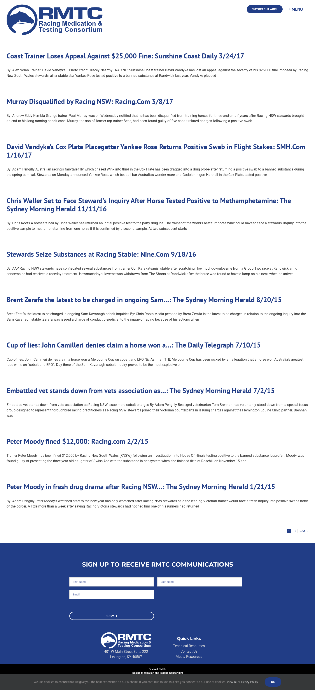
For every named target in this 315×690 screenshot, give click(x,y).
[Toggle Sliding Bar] (295, 9)
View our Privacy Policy (242, 682)
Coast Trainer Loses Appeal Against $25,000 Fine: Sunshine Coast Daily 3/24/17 (125, 55)
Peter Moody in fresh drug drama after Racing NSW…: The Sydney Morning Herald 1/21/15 (141, 486)
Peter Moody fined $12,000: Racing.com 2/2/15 (78, 441)
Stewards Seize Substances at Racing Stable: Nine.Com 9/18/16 (101, 254)
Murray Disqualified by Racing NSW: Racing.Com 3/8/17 (90, 101)
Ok (273, 682)
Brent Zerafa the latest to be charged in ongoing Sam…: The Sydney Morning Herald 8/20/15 (144, 299)
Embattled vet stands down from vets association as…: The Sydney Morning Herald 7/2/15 (141, 390)
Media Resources (189, 657)
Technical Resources (189, 646)
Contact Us (188, 651)
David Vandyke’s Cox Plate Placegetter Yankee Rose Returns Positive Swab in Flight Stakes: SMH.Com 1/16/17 (156, 151)
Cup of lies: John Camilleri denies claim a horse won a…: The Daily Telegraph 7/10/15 (134, 344)
